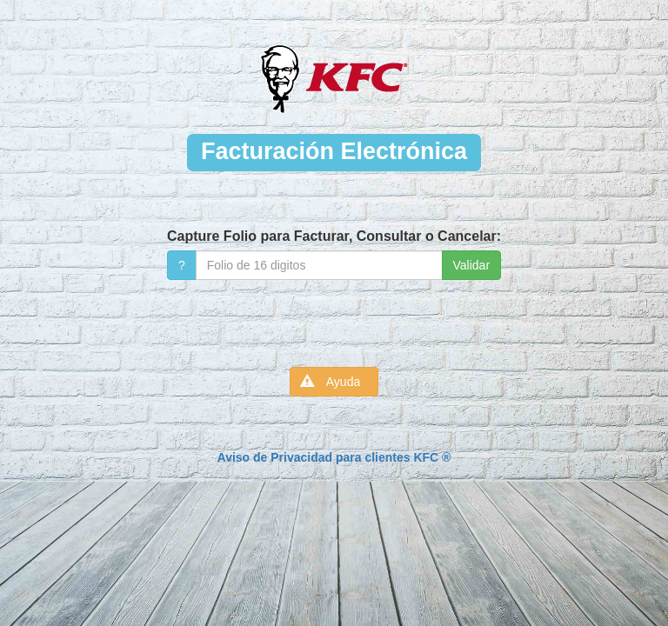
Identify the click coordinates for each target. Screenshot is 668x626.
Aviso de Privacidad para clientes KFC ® (334, 457)
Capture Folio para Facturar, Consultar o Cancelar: (334, 236)
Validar (472, 265)
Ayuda (334, 382)
